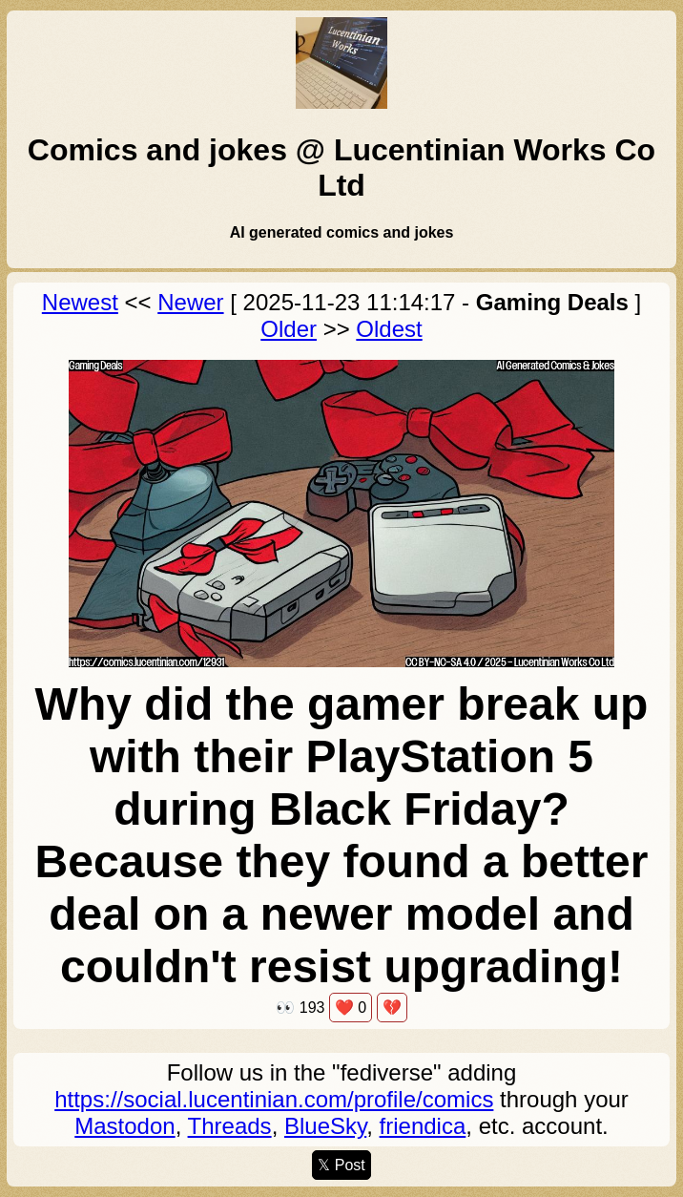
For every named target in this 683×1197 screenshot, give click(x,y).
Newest (80, 302)
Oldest (389, 329)
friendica (423, 1126)
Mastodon (124, 1126)
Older (288, 329)
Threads (230, 1126)
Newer (190, 302)
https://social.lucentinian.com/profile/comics (273, 1099)
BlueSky (325, 1126)
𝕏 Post (341, 1165)
